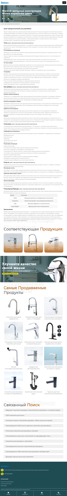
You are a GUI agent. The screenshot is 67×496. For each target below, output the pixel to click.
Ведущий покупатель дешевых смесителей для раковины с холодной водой (33, 410)
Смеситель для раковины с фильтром (19, 441)
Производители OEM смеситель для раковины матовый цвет (27, 451)
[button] (60, 242)
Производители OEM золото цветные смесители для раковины (28, 426)
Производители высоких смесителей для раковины (24, 446)
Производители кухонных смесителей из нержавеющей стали (28, 436)
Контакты (58, 493)
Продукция (25, 493)
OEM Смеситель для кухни (15, 415)
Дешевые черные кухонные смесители (19, 457)
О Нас (42, 493)
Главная (2, 23)
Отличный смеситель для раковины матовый (22, 431)
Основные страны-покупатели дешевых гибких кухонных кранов (29, 420)
